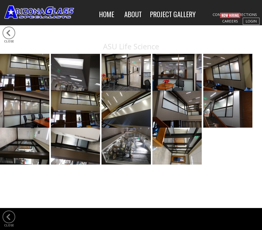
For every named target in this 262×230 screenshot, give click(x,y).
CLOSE (9, 41)
